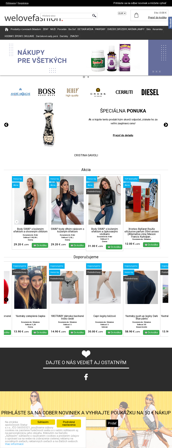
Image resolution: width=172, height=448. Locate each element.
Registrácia (23, 3)
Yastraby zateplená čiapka (30, 316)
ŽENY (45, 29)
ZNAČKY (74, 36)
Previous (6, 125)
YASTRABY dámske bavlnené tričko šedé (67, 317)
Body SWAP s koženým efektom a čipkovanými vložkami (104, 231)
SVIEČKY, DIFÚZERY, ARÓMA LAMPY (125, 29)
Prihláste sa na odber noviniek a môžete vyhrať (139, 3)
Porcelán (62, 29)
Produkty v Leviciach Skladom (26, 29)
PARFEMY (100, 29)
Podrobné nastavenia (68, 423)
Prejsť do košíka (157, 17)
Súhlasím (43, 422)
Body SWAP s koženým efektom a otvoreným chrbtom (30, 230)
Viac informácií (14, 444)
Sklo (148, 29)
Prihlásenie (11, 3)
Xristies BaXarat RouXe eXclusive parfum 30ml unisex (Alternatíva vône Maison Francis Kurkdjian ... (142, 233)
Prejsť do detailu (123, 135)
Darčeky (64, 36)
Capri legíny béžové (104, 316)
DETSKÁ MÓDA (85, 29)
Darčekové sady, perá (47, 36)
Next (165, 125)
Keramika (157, 29)
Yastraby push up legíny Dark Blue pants (141, 317)
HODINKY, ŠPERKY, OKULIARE (19, 36)
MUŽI (53, 29)
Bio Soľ (72, 29)
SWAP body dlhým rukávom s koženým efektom (67, 230)
